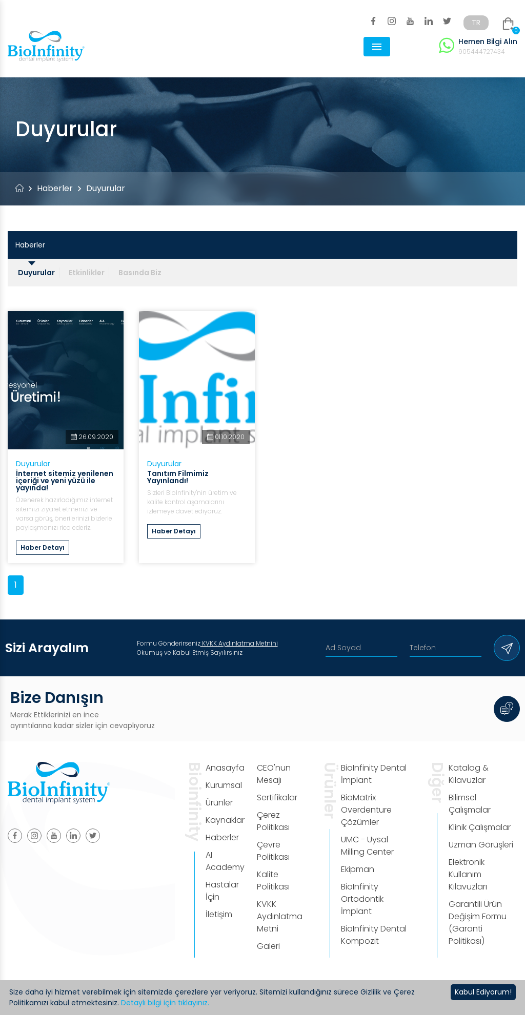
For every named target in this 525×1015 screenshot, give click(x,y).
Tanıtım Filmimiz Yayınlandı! (178, 477)
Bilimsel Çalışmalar (470, 804)
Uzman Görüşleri (481, 845)
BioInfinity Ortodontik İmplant (362, 899)
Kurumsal (224, 785)
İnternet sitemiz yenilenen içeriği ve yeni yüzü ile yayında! (64, 480)
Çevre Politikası (273, 851)
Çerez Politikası (273, 821)
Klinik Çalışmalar (480, 827)
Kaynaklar (225, 820)
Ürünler (219, 803)
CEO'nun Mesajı (274, 774)
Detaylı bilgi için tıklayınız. (165, 1003)
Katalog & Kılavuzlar (469, 774)
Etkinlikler (87, 272)
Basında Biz (139, 272)
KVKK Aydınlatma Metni (279, 916)
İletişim (219, 914)
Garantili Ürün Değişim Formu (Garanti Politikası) (478, 922)
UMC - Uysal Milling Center (367, 846)
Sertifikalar (277, 797)
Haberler (55, 188)
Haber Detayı (43, 547)
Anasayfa (225, 768)
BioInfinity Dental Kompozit (374, 935)
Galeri (268, 946)
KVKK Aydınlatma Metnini (239, 643)
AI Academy (225, 861)
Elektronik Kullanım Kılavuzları (468, 874)
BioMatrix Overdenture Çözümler (366, 810)
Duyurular (36, 272)
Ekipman (357, 869)
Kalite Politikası (273, 880)
